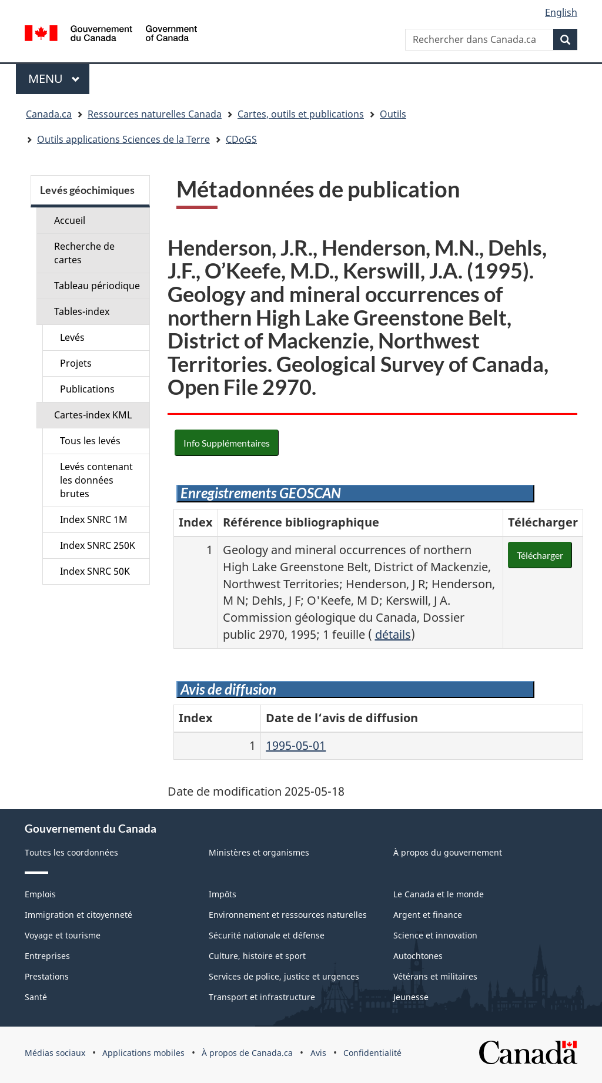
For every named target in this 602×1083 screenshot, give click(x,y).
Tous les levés (90, 440)
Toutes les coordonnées (71, 852)
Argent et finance (427, 914)
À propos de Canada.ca (247, 1052)
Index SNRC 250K (97, 545)
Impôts (222, 894)
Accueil (69, 220)
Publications (87, 389)
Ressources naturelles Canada (155, 114)
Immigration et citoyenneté (78, 914)
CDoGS (241, 139)
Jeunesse (411, 996)
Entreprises (47, 955)
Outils (393, 114)
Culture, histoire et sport (257, 955)
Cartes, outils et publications (301, 114)
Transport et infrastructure (262, 996)
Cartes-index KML (93, 414)
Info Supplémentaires (226, 442)
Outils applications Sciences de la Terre (123, 139)
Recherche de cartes (84, 253)
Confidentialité (372, 1052)
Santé (36, 996)
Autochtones (418, 955)
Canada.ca (49, 114)
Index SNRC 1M (94, 519)
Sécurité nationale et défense (267, 935)
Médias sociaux (55, 1052)
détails (393, 634)
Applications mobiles (143, 1052)
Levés (72, 337)
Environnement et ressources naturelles (288, 914)
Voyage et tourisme (63, 935)
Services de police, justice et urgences (284, 976)
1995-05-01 (296, 745)
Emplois (40, 894)
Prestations (47, 976)
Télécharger (540, 555)
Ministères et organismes (259, 852)
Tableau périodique (97, 285)
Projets (76, 363)
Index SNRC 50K (95, 571)
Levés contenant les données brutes (96, 480)
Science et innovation (435, 935)
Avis (318, 1052)
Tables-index (81, 311)
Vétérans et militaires (435, 976)
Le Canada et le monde (438, 894)
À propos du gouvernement (447, 852)
